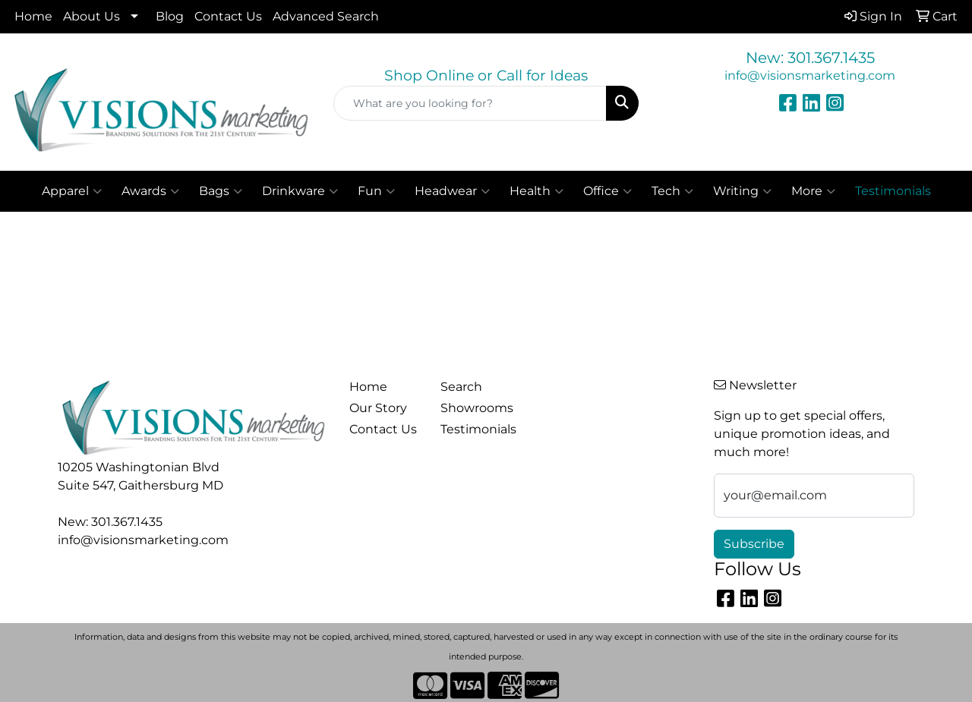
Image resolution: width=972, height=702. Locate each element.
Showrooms (476, 408)
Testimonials (476, 429)
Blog (170, 16)
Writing (742, 191)
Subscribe (754, 544)
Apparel (72, 191)
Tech (672, 191)
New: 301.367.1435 (810, 58)
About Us (91, 16)
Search (461, 386)
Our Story (378, 408)
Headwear (452, 191)
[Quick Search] (470, 103)
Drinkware (300, 191)
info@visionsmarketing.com (809, 75)
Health (536, 191)
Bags (220, 191)
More (813, 191)
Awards (150, 191)
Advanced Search (326, 16)
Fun (376, 191)
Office (607, 191)
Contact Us (228, 16)
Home (33, 16)
